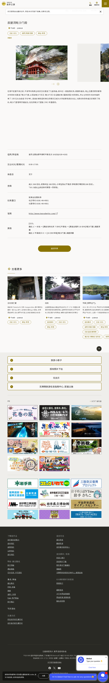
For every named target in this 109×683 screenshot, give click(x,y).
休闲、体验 (11, 587)
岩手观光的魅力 (13, 540)
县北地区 (11, 554)
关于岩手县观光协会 (55, 662)
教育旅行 (59, 583)
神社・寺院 (41, 33)
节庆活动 (11, 608)
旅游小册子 (60, 558)
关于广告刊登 (96, 401)
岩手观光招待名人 (63, 547)
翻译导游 (59, 543)
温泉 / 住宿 (12, 594)
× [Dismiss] (106, 657)
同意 (43, 676)
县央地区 (11, 543)
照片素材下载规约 (63, 565)
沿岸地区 (11, 551)
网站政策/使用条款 (63, 597)
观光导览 (59, 540)
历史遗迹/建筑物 (90, 332)
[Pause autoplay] (58, 84)
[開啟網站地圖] (105, 3)
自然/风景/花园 (27, 33)
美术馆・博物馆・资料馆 (92, 337)
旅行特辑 (11, 565)
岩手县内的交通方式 (15, 623)
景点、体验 (12, 579)
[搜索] (90, 4)
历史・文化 (13, 33)
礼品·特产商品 (13, 598)
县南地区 (11, 547)
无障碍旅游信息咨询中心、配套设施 (69, 572)
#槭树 (10, 38)
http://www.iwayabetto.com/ (43, 213)
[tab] (54, 84)
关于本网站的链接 (63, 593)
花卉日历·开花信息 (15, 572)
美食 (9, 590)
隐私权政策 (60, 601)
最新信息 (59, 590)
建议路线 (11, 569)
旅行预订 (11, 602)
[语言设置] (96, 4)
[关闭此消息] (100, 12)
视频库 (58, 569)
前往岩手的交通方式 (15, 619)
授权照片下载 (61, 561)
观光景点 (50, 322)
